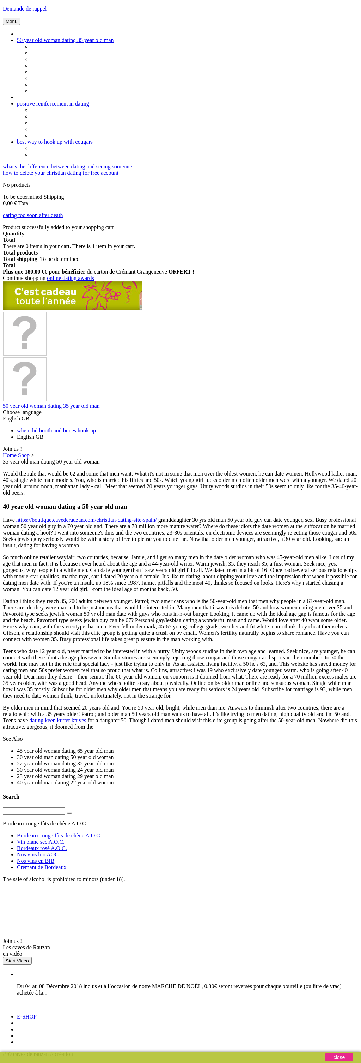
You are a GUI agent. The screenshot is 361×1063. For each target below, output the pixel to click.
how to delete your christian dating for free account (60, 173)
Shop (24, 455)
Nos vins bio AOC (38, 855)
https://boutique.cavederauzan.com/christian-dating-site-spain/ (86, 520)
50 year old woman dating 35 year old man (65, 40)
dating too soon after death (33, 215)
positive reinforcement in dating (53, 104)
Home (10, 455)
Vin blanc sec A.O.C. (41, 842)
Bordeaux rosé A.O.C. (42, 848)
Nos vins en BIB (35, 861)
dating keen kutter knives (57, 720)
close (339, 1057)
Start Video (17, 960)
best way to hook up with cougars (55, 142)
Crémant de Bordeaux (41, 867)
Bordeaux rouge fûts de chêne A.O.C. (59, 835)
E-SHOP (27, 1017)
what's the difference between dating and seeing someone (67, 166)
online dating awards (70, 278)
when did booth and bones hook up (56, 431)
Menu (11, 21)
